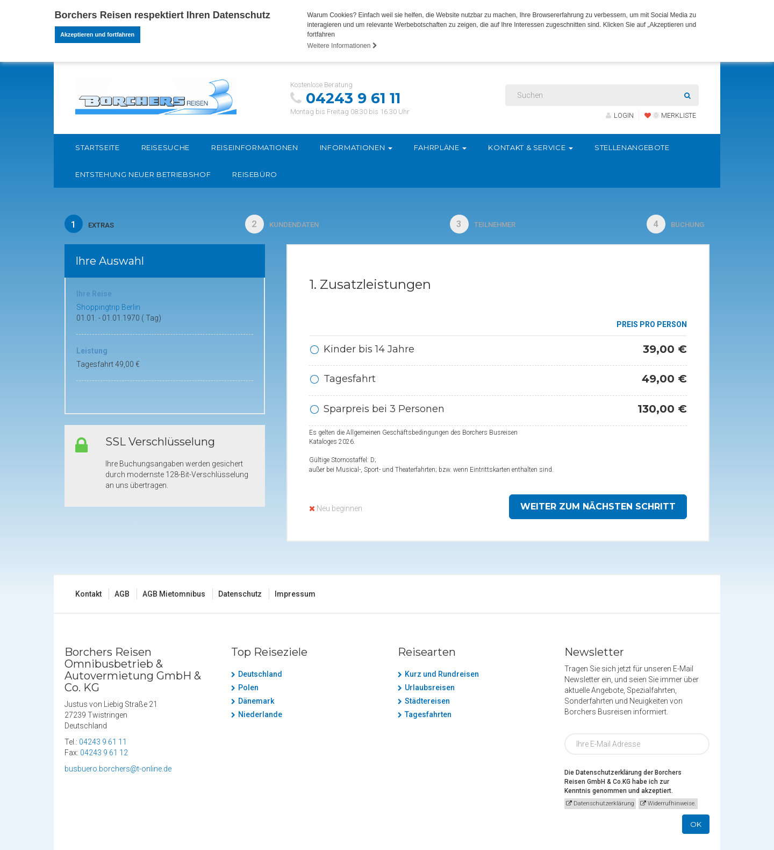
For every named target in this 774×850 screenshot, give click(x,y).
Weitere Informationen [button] (342, 45)
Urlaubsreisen (430, 690)
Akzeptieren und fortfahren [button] (97, 34)
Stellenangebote (632, 147)
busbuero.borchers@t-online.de (117, 771)
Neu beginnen (335, 511)
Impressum (295, 596)
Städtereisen (427, 703)
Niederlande (260, 717)
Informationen (356, 147)
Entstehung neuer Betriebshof (143, 174)
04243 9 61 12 (104, 755)
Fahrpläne (440, 147)
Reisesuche (165, 147)
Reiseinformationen (254, 147)
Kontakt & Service (530, 147)
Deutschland (260, 676)
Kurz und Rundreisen (442, 676)
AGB (122, 596)
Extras (90, 225)
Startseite (97, 147)
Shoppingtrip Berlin (108, 310)
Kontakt (88, 596)
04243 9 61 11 (353, 98)
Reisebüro (254, 174)
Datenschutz (240, 596)
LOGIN (620, 115)
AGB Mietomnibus (173, 596)
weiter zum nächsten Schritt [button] (598, 509)
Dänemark (256, 703)
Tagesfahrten (428, 717)
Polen (248, 690)
